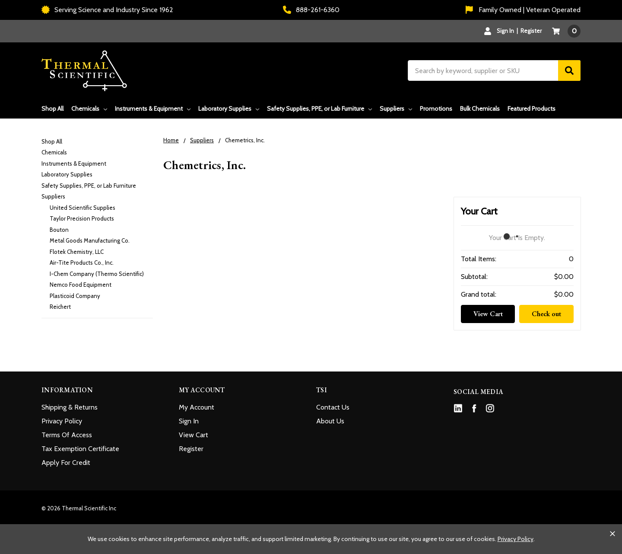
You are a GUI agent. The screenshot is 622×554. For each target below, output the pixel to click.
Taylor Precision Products (82, 218)
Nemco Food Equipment (80, 284)
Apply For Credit (65, 462)
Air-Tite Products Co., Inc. (82, 262)
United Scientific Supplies (82, 207)
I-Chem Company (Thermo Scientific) (97, 273)
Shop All (52, 108)
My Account (196, 407)
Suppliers (396, 108)
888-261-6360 (311, 10)
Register (531, 30)
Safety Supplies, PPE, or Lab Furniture (319, 108)
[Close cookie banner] (612, 533)
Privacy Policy (61, 421)
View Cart (488, 313)
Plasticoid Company (75, 295)
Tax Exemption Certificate (80, 449)
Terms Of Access (66, 435)
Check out (546, 313)
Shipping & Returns (69, 407)
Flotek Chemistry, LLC (77, 251)
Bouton (59, 229)
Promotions (436, 108)
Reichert (60, 306)
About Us (330, 421)
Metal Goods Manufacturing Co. (90, 240)
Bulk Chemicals (480, 108)
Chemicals (89, 108)
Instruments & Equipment (152, 108)
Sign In (189, 421)
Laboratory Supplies (228, 108)
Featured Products (531, 108)
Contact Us (332, 407)
